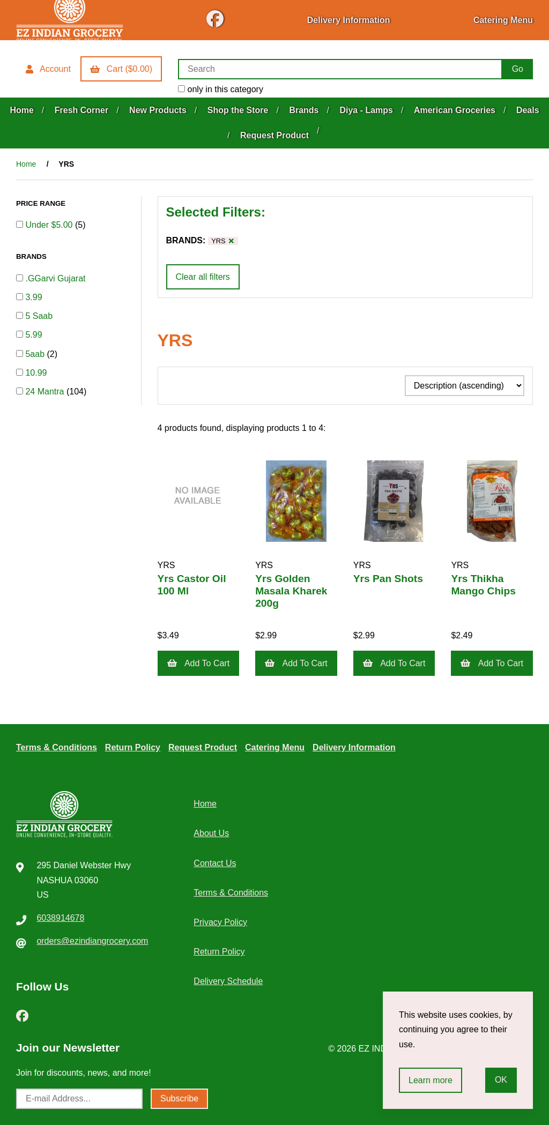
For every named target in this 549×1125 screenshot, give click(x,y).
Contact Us (215, 863)
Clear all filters (203, 276)
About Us (211, 833)
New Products (158, 110)
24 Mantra (45, 391)
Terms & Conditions (56, 747)
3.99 (33, 297)
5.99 (33, 334)
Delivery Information (348, 20)
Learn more (430, 1080)
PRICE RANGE (42, 203)
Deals (527, 110)
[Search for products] (340, 69)
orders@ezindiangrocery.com (92, 940)
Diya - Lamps (366, 110)
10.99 (36, 372)
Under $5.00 (50, 224)
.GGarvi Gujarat (55, 278)
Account (48, 68)
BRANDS (32, 256)
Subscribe (179, 1098)
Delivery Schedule (228, 981)
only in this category (220, 89)
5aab (36, 354)
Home (21, 110)
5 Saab (39, 316)
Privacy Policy (220, 922)
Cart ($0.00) (121, 68)
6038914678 (60, 917)
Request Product (274, 135)
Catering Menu (503, 20)
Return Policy (132, 747)
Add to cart (198, 663)
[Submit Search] (517, 69)
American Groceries (454, 110)
